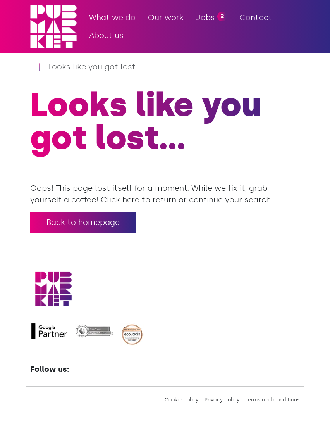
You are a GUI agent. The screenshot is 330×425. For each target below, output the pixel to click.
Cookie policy (181, 400)
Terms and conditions (273, 400)
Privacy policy (222, 400)
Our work (166, 17)
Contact (255, 17)
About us (106, 35)
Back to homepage (83, 222)
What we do (112, 17)
